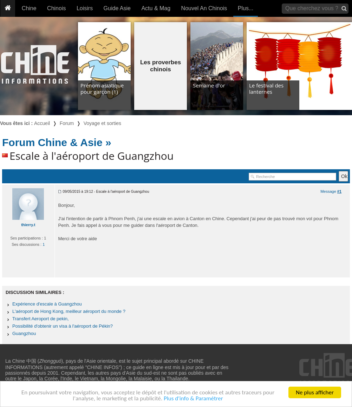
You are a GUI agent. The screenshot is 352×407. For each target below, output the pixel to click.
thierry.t (28, 225)
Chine (29, 8)
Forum (67, 123)
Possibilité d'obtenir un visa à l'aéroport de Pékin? (62, 326)
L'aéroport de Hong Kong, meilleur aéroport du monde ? (68, 311)
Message (330, 191)
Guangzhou (24, 333)
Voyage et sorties (102, 123)
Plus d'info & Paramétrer (193, 398)
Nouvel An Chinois (204, 8)
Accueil (42, 123)
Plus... (245, 8)
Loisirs (85, 8)
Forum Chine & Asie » (56, 142)
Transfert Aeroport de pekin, (40, 318)
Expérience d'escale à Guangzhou (47, 304)
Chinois (56, 8)
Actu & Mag (155, 8)
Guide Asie (117, 8)
